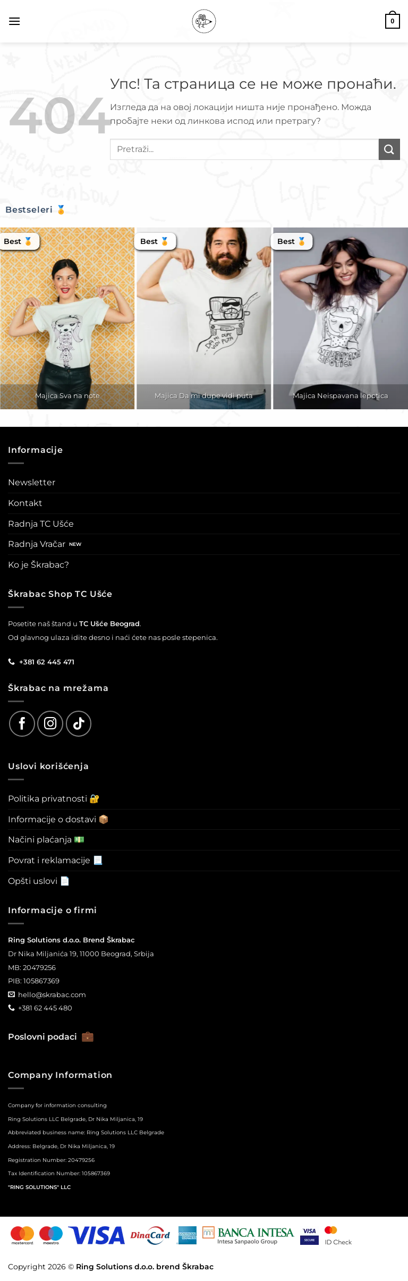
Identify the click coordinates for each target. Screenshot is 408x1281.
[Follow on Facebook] (22, 724)
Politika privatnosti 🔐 (54, 799)
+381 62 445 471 (46, 662)
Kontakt (25, 503)
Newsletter (31, 482)
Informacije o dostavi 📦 (58, 819)
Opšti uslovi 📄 (39, 881)
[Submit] (389, 149)
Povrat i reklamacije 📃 (55, 860)
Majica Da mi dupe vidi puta (204, 395)
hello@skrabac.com (52, 994)
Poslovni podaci (51, 1037)
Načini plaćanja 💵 (46, 840)
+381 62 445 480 (45, 1008)
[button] (14, 21)
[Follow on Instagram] (50, 724)
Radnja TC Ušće (41, 524)
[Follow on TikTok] (79, 724)
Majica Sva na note (67, 395)
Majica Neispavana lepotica (340, 395)
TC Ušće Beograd (109, 623)
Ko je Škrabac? (38, 565)
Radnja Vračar (36, 544)
